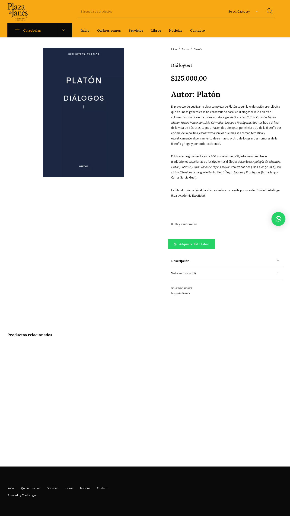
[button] (227, 244)
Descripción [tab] (180, 261)
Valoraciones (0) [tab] (183, 273)
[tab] (227, 261)
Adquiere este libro (194, 244)
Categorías (32, 30)
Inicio (174, 49)
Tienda (185, 49)
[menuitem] (84, 30)
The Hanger (29, 495)
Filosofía (198, 49)
